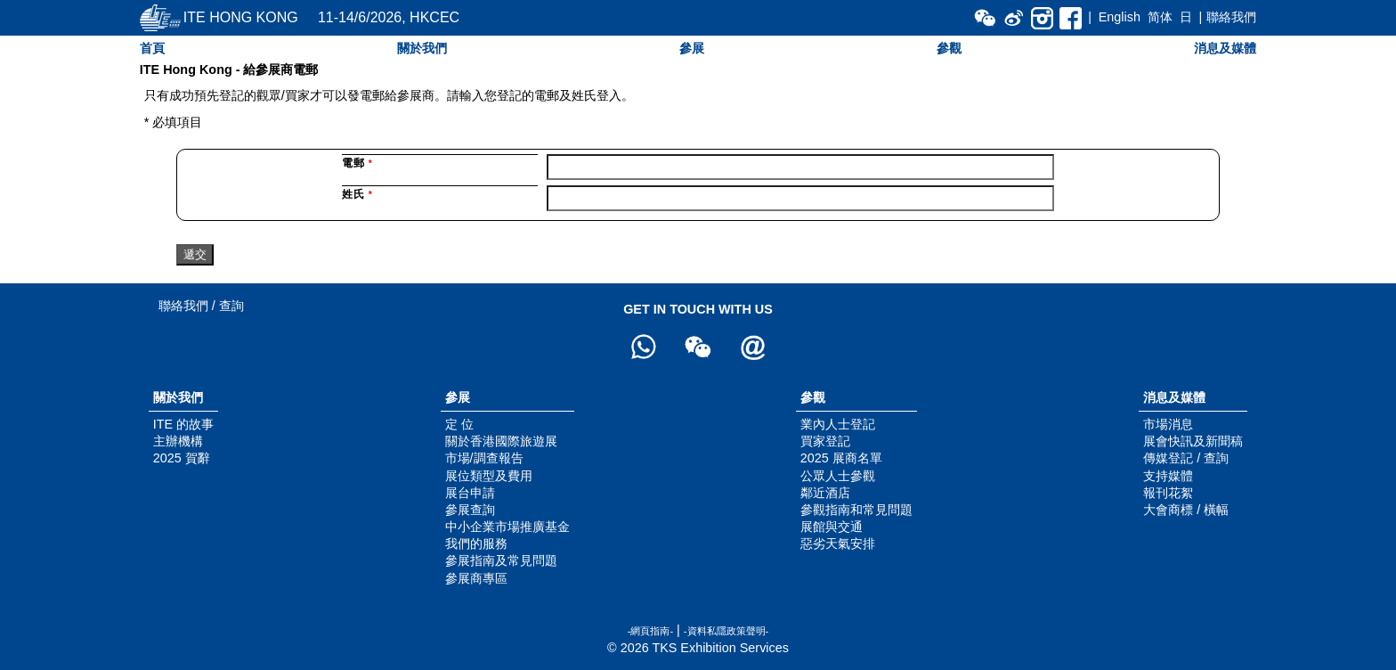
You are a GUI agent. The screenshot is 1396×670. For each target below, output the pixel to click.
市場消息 (1168, 424)
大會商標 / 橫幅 (1186, 509)
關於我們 (422, 48)
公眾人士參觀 (837, 476)
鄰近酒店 (825, 493)
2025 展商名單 (841, 458)
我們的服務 (476, 543)
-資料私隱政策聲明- (726, 630)
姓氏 (357, 194)
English (1119, 17)
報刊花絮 (1168, 493)
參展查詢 (470, 509)
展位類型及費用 (488, 476)
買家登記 (825, 441)
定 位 (459, 424)
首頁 (152, 48)
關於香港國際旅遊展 (501, 441)
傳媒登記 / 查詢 (1186, 458)
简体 (1160, 17)
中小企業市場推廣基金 (507, 526)
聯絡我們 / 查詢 (201, 305)
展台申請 (470, 493)
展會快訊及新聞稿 (1193, 441)
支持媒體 (1168, 476)
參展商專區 (476, 578)
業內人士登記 (837, 424)
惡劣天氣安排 (837, 543)
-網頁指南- (650, 630)
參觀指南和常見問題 (856, 509)
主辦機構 (178, 441)
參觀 (949, 48)
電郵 (357, 163)
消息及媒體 (1225, 48)
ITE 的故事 (183, 424)
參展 (691, 48)
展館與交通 (831, 526)
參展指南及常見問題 (501, 560)
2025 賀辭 (181, 458)
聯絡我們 (1231, 17)
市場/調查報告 (484, 458)
